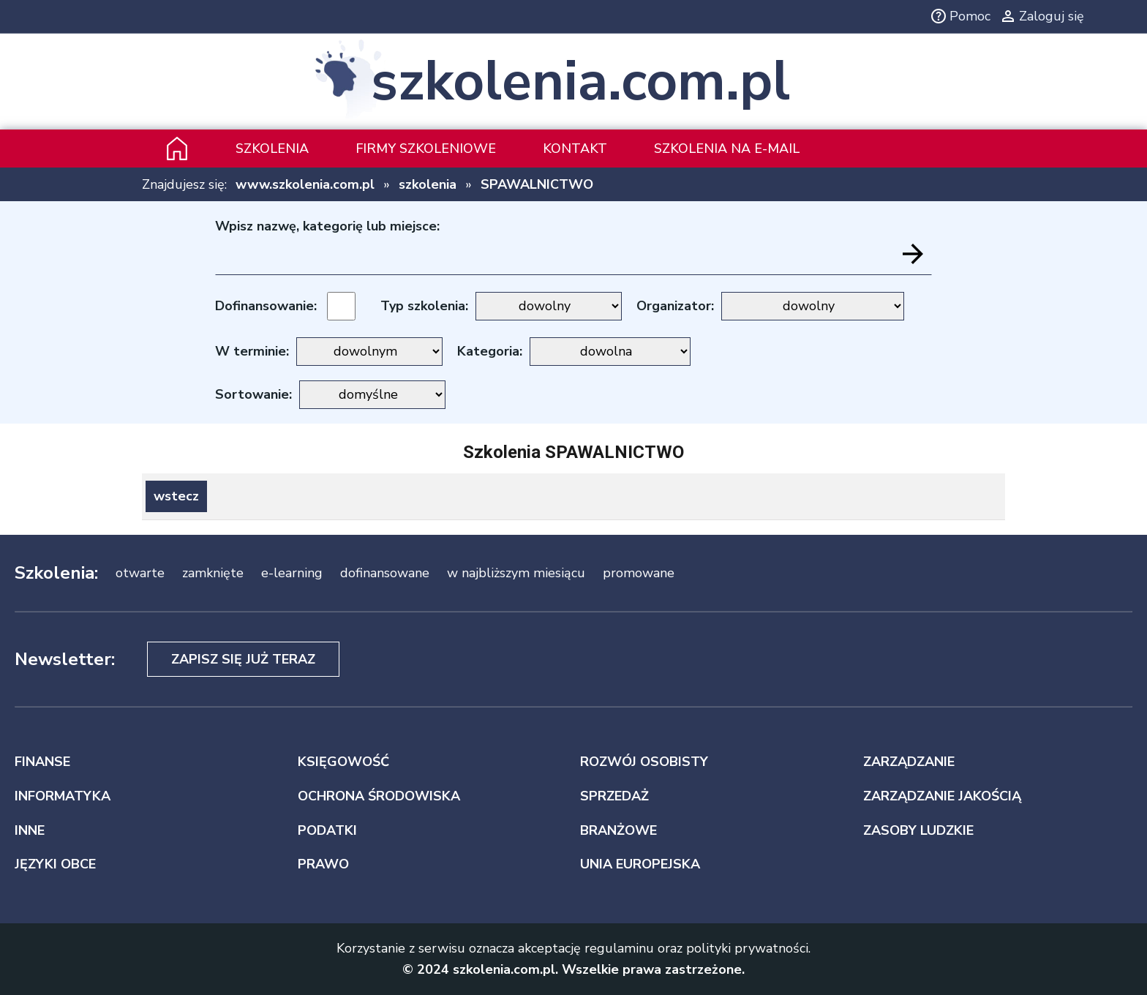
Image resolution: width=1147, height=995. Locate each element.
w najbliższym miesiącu (516, 573)
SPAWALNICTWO (537, 184)
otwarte (140, 573)
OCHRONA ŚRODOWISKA (379, 796)
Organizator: (675, 306)
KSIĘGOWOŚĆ (343, 761)
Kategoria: (489, 351)
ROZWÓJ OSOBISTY (644, 761)
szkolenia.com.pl (580, 81)
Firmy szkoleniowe (426, 148)
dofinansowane (384, 573)
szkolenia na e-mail (727, 148)
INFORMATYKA (62, 796)
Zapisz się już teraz (243, 659)
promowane (638, 573)
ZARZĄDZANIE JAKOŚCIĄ (942, 796)
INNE (30, 830)
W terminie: (252, 351)
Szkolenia (272, 148)
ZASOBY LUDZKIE (918, 830)
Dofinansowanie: (266, 306)
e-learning (292, 573)
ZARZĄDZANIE (909, 761)
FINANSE (42, 761)
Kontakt (575, 148)
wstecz (176, 496)
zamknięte (213, 573)
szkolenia (427, 184)
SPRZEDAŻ (614, 796)
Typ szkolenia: (424, 306)
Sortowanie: (253, 394)
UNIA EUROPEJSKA (640, 864)
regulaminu (619, 948)
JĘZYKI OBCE (55, 864)
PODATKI (327, 830)
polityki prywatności (747, 948)
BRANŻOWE (618, 830)
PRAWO (323, 864)
